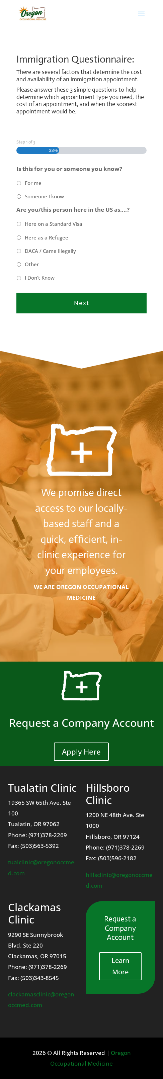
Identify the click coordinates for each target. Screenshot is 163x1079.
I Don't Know (40, 277)
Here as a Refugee (46, 237)
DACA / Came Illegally (50, 251)
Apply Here (81, 752)
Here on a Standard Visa (53, 223)
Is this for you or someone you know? (69, 169)
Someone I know (44, 196)
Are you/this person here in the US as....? (73, 209)
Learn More (120, 966)
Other (32, 264)
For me (33, 183)
